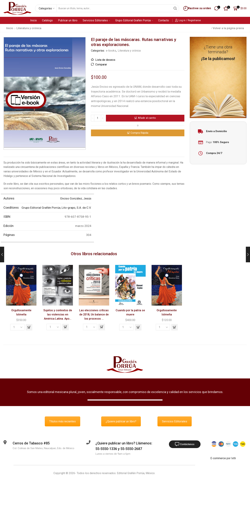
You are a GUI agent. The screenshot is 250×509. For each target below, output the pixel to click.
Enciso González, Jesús (75, 198)
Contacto (163, 20)
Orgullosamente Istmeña (21, 312)
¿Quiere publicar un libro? (121, 421)
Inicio (33, 20)
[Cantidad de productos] (97, 118)
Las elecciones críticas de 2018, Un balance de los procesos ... (94, 314)
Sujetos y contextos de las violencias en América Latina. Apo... (57, 314)
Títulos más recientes (62, 421)
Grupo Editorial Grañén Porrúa (134, 20)
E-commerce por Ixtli (223, 458)
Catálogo (47, 20)
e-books (111, 50)
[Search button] (175, 8)
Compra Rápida (139, 132)
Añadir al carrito (147, 117)
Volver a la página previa (228, 28)
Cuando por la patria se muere (130, 312)
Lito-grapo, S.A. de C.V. (76, 207)
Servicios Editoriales (96, 20)
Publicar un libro (67, 20)
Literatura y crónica (28, 28)
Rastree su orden (196, 8)
